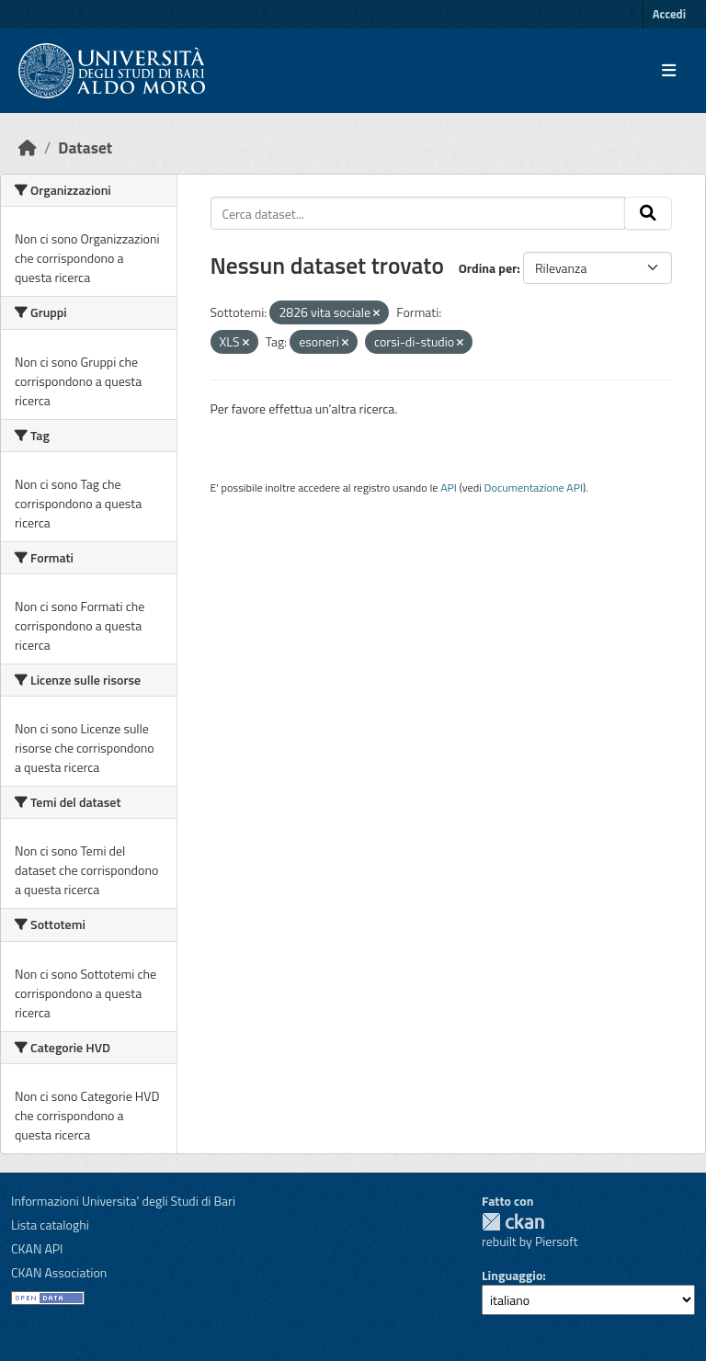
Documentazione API (533, 487)
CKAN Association (59, 1272)
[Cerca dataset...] (418, 213)
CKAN (513, 1221)
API (448, 487)
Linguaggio (512, 1275)
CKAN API (37, 1248)
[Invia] (648, 213)
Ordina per (488, 268)
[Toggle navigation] (669, 71)
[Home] (27, 147)
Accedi (669, 14)
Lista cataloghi (50, 1224)
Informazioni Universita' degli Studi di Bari (123, 1200)
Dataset (85, 147)
